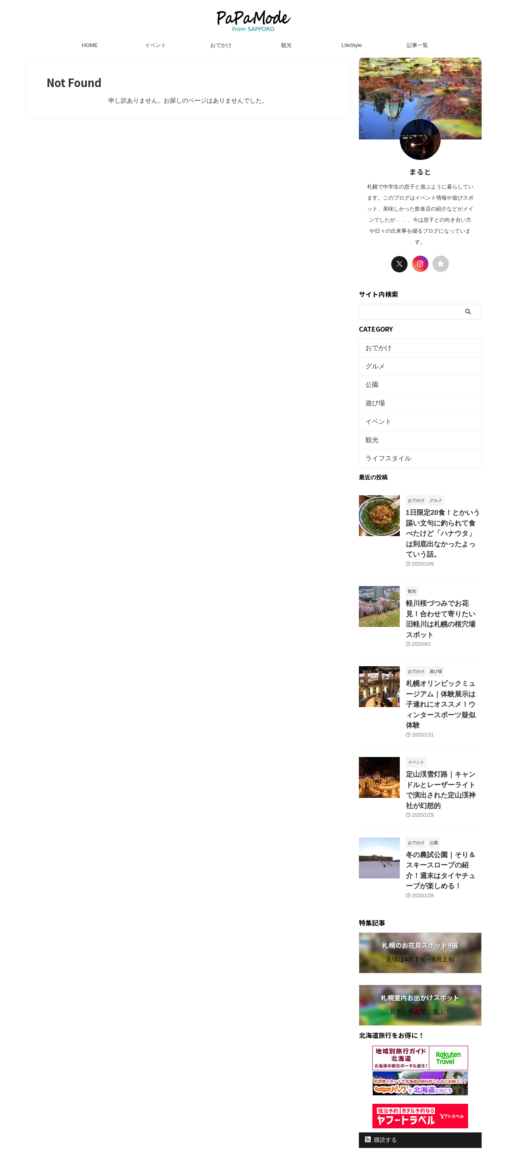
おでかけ (221, 45)
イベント (155, 45)
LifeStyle (352, 45)
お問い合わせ (296, 1096)
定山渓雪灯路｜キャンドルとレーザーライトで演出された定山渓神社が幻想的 (443, 726)
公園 (370, 380)
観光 (286, 45)
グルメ (373, 364)
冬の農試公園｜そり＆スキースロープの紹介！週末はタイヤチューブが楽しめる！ (443, 793)
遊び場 (373, 397)
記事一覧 (417, 45)
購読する (381, 1055)
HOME (90, 45)
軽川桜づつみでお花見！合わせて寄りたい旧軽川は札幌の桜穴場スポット (443, 585)
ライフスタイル (384, 448)
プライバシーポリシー (246, 1096)
